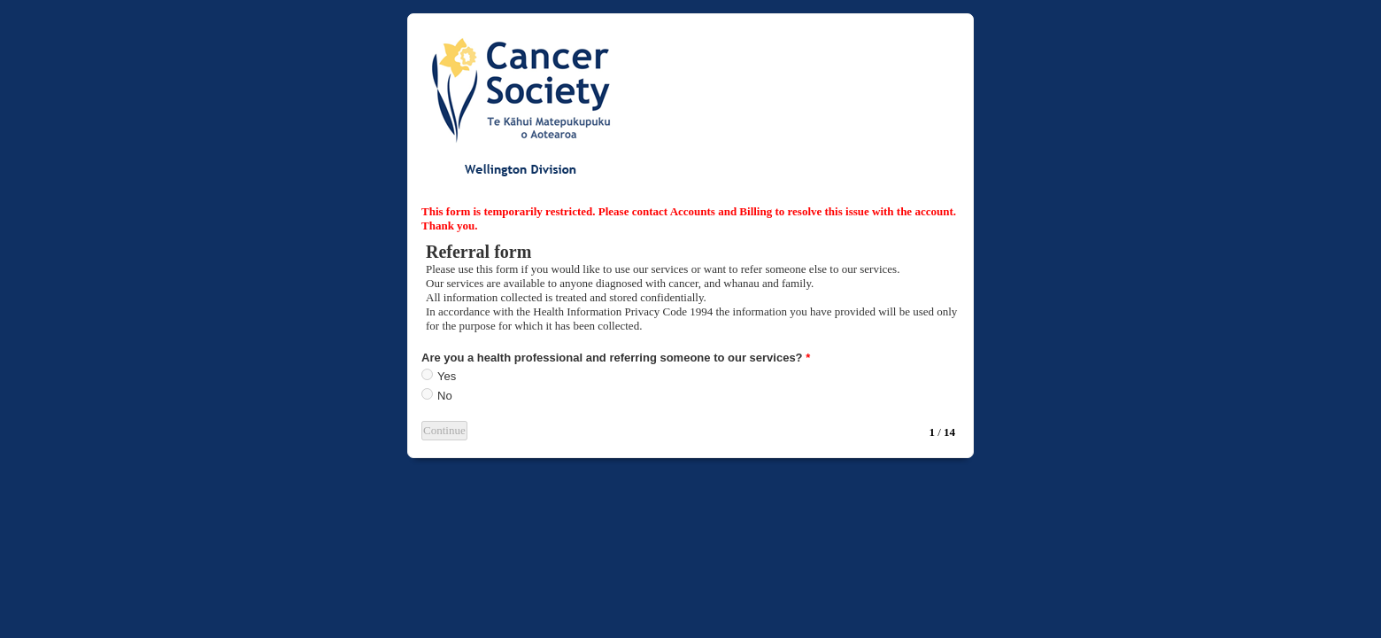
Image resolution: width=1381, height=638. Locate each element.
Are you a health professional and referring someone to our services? (615, 357)
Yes (446, 376)
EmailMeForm (690, 102)
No (444, 395)
